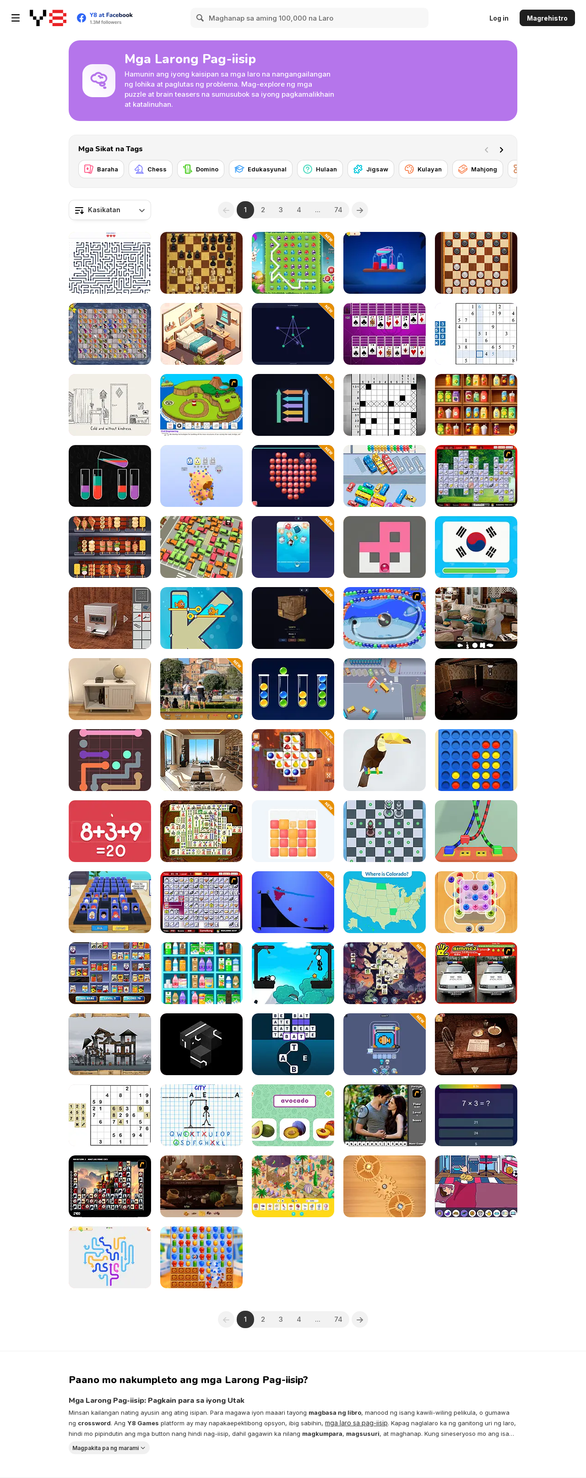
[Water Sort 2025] (110, 476)
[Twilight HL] (384, 1115)
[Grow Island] (201, 405)
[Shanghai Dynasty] (201, 831)
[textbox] (110, 210)
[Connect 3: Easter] (293, 263)
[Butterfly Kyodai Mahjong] (110, 334)
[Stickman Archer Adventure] (293, 973)
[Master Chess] (201, 263)
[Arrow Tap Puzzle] (110, 263)
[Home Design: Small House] (201, 334)
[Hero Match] (201, 1257)
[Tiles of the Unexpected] (110, 1186)
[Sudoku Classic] (110, 1115)
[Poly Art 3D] (384, 760)
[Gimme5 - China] (476, 973)
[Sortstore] (201, 973)
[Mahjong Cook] (476, 476)
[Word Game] (293, 1044)
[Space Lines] (384, 618)
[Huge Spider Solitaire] (384, 334)
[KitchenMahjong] (201, 902)
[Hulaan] (320, 169)
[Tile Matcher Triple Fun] (293, 760)
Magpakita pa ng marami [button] (105, 1447)
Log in (499, 18)
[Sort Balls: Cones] (293, 689)
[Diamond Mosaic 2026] (293, 476)
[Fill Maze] (384, 547)
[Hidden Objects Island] (293, 1186)
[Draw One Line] (293, 334)
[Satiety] (476, 689)
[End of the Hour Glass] (110, 405)
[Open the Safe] (110, 618)
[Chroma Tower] (293, 831)
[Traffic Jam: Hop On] (384, 476)
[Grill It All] (110, 547)
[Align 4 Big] (476, 760)
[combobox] (110, 210)
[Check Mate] (384, 831)
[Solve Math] (110, 831)
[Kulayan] (423, 169)
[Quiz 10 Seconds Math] (476, 1115)
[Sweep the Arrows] (293, 405)
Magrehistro (547, 18)
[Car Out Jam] (384, 689)
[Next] (503, 149)
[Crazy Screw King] (476, 902)
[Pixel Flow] (384, 1044)
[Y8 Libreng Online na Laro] (48, 18)
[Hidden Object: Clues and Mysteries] (476, 618)
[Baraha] (101, 169)
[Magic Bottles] (384, 263)
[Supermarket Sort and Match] (110, 973)
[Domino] (200, 169)
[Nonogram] (384, 405)
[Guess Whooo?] (110, 902)
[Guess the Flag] (476, 547)
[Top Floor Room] (201, 760)
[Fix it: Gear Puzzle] (384, 1186)
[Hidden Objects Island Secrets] (201, 1186)
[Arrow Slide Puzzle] (110, 1257)
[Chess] (151, 169)
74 (338, 209)
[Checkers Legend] (476, 263)
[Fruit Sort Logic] (476, 405)
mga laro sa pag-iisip (356, 1423)
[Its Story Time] (476, 1186)
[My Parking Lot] (201, 547)
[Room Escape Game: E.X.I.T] (110, 689)
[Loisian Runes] (201, 1044)
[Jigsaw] (370, 169)
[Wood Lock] (293, 618)
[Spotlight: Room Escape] (476, 1044)
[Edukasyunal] (261, 169)
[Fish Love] (201, 618)
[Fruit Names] (293, 1115)
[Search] (200, 18)
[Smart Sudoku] (476, 334)
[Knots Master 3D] (476, 831)
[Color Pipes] (110, 760)
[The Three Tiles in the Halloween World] (384, 973)
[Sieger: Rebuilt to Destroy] (110, 1044)
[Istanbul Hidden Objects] (201, 689)
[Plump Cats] (293, 547)
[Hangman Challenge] (201, 1115)
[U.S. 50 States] (384, 902)
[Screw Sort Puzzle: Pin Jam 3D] (201, 476)
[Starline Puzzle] (293, 902)
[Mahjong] (477, 169)
